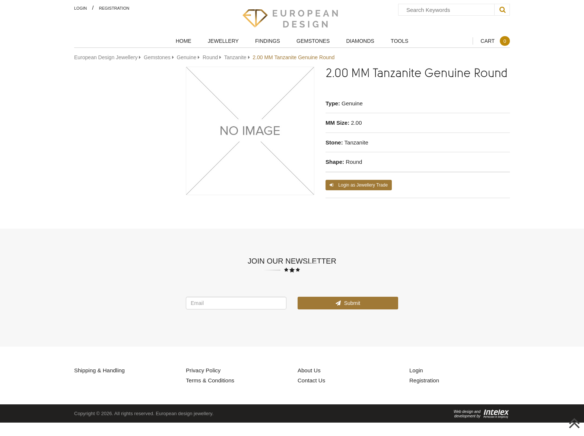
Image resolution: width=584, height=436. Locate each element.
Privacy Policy (203, 370)
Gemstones (313, 40)
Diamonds (360, 40)
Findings (267, 40)
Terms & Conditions (210, 380)
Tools (399, 40)
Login (80, 8)
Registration (114, 8)
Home (183, 40)
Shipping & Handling (99, 370)
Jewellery (223, 40)
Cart (495, 40)
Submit (348, 302)
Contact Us (311, 380)
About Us (309, 370)
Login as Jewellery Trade (359, 185)
